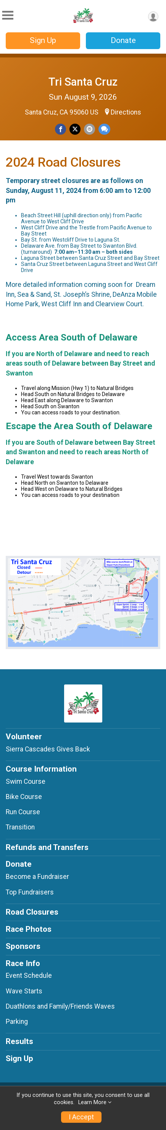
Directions (126, 112)
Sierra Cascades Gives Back (48, 749)
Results (19, 1041)
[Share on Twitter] (75, 129)
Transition (20, 827)
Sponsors (23, 946)
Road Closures (32, 912)
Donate (123, 40)
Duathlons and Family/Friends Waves (60, 1006)
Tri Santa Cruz (83, 81)
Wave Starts (24, 991)
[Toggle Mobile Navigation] (7, 15)
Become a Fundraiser (37, 876)
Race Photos (29, 929)
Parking (17, 1021)
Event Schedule (29, 975)
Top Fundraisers (30, 892)
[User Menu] (153, 16)
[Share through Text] (104, 129)
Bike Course (24, 797)
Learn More (92, 1102)
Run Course (23, 812)
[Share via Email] (89, 129)
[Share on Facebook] (60, 129)
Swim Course (25, 781)
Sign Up (43, 40)
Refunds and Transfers (47, 847)
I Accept (81, 1117)
